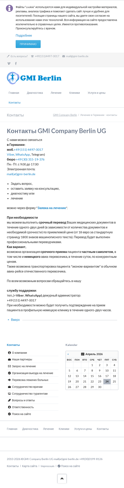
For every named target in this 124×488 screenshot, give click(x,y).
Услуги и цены (96, 92)
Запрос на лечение (24, 366)
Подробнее (24, 35)
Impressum (47, 466)
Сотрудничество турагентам (29, 393)
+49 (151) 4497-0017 (28, 149)
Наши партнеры (22, 359)
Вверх (15, 319)
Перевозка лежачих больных (30, 380)
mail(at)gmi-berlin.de (21, 174)
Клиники (74, 92)
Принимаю (28, 44)
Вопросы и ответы (23, 400)
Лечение (56, 92)
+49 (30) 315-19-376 (30, 159)
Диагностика (35, 92)
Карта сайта (29, 466)
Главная (14, 92)
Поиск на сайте (21, 414)
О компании (19, 352)
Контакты (13, 344)
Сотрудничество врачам (27, 386)
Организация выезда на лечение (32, 373)
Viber (10, 154)
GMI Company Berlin (65, 114)
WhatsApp (23, 154)
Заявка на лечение (51, 208)
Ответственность (23, 407)
